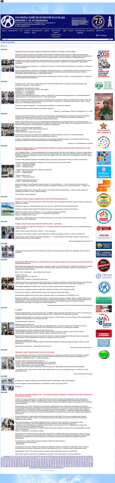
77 (48, 457)
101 (92, 457)
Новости (4, 30)
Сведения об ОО (13, 30)
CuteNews (51, 470)
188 (32, 462)
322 (89, 466)
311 (62, 466)
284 (87, 465)
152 (34, 460)
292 (14, 466)
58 (14, 457)
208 (82, 462)
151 (32, 460)
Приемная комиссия (27, 31)
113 (29, 459)
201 (64, 462)
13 (25, 456)
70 (35, 457)
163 (62, 460)
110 (22, 459)
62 (21, 457)
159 (52, 460)
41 (75, 456)
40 (74, 456)
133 (79, 459)
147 (22, 460)
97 (83, 457)
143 (12, 460)
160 (54, 460)
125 (59, 459)
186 (27, 462)
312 (64, 466)
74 (42, 457)
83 (58, 457)
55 (8, 457)
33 (61, 456)
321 (87, 466)
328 (41, 468)
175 (92, 460)
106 (12, 459)
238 (64, 463)
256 (17, 465)
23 (43, 456)
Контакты (70, 30)
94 (78, 457)
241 (72, 463)
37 (68, 456)
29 (54, 456)
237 (62, 463)
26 (48, 456)
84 (60, 457)
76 (46, 457)
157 (47, 460)
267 (44, 465)
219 (17, 463)
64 (24, 457)
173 (87, 460)
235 (57, 463)
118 (42, 459)
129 (69, 459)
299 (32, 466)
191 (39, 462)
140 (4, 460)
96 (82, 457)
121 (49, 459)
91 (73, 457)
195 (49, 462)
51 (1, 457)
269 (49, 465)
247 (87, 463)
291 (12, 466)
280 (77, 465)
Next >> (62, 468)
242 (74, 463)
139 (2, 460)
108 (17, 459)
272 (57, 465)
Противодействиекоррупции (80, 31)
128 (67, 459)
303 (42, 466)
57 (12, 457)
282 (82, 465)
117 (39, 459)
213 (2, 463)
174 (89, 460)
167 (72, 460)
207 (79, 462)
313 (67, 466)
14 (27, 456)
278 (72, 465)
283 (84, 465)
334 (56, 468)
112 (27, 459)
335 (58, 468)
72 (39, 457)
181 (14, 462)
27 (50, 456)
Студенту (46, 30)
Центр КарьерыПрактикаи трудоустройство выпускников (56, 33)
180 (12, 462)
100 (89, 457)
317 (77, 466)
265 (39, 465)
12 (23, 456)
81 (55, 457)
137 (89, 459)
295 (22, 466)
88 (67, 457)
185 (24, 462)
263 (34, 465)
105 (9, 459)
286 (92, 465)
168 (74, 460)
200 (62, 462)
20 (38, 456)
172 (84, 460)
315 (72, 466)
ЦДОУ (64, 30)
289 (7, 466)
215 (7, 463)
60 (17, 457)
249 (92, 463)
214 (4, 463)
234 (54, 463)
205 (74, 462)
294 (19, 466)
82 (57, 457)
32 (59, 456)
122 (52, 459)
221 (22, 463)
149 (27, 460)
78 (49, 457)
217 (12, 463)
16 (31, 456)
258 (22, 465)
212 (92, 462)
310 (59, 466)
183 (19, 462)
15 (29, 456)
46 (84, 456)
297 (27, 466)
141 (7, 460)
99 (87, 457)
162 (59, 460)
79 (51, 457)
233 (52, 463)
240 (69, 463)
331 (48, 468)
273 (59, 465)
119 (44, 459)
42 (77, 456)
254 (12, 465)
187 (29, 462)
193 (44, 462)
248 (89, 463)
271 (54, 465)
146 (19, 460)
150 (29, 460)
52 (3, 457)
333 (53, 468)
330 (46, 468)
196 (52, 462)
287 (2, 466)
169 (77, 460)
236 (59, 463)
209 (84, 462)
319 (82, 466)
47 (86, 456)
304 (44, 466)
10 (20, 456)
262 (32, 465)
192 (42, 462)
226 (34, 463)
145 (17, 460)
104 (7, 459)
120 (47, 459)
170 (79, 460)
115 (34, 459)
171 (82, 460)
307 (52, 466)
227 (37, 463)
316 (74, 466)
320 (84, 466)
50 (91, 456)
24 (45, 456)
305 (47, 466)
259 (24, 465)
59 (15, 457)
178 (7, 462)
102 (2, 459)
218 (14, 463)
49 (90, 456)
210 (87, 462)
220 (19, 463)
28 (52, 456)
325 (33, 468)
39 (72, 456)
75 (44, 457)
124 (57, 459)
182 (17, 462)
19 (36, 456)
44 (81, 456)
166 (69, 460)
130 (72, 459)
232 (49, 463)
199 (59, 462)
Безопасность (91, 30)
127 (64, 459)
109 (19, 459)
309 (57, 466)
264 (37, 465)
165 (67, 460)
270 (52, 465)
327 (38, 468)
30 (56, 456)
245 (82, 463)
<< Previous (6, 456)
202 (67, 462)
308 (54, 466)
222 (24, 463)
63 (23, 457)
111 (24, 459)
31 (57, 456)
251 (4, 465)
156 (44, 460)
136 (87, 459)
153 (37, 460)
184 (22, 462)
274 (62, 465)
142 (9, 460)
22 (41, 456)
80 (53, 457)
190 (37, 462)
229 (42, 463)
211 (89, 462)
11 (22, 456)
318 (79, 466)
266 (42, 465)
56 (10, 457)
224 (29, 463)
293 (17, 466)
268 (47, 465)
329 (43, 468)
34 (63, 456)
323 (92, 466)
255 (14, 465)
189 (34, 462)
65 (26, 457)
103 (4, 459)
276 (67, 465)
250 (2, 465)
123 (54, 459)
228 (39, 463)
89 (69, 457)
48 (88, 456)
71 (37, 457)
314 (69, 466)
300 (34, 466)
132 (77, 459)
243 (77, 463)
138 (92, 459)
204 (72, 462)
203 (69, 462)
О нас (21, 30)
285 (89, 465)
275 (64, 465)
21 (40, 456)
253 (9, 465)
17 (32, 456)
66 (28, 457)
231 (47, 463)
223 (27, 463)
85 (62, 457)
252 (7, 465)
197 (54, 462)
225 (32, 463)
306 (49, 466)
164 (64, 460)
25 (47, 456)
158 (49, 460)
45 (82, 456)
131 (74, 459)
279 (74, 465)
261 (29, 465)
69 (33, 457)
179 (9, 462)
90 (71, 457)
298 (29, 466)
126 (62, 459)
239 (67, 463)
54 (7, 457)
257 (19, 465)
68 (32, 457)
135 (84, 459)
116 (37, 459)
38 (70, 456)
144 (14, 460)
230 (44, 463)
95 (80, 457)
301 (37, 466)
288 (4, 466)
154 (39, 460)
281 (79, 465)
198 (57, 462)
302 (39, 466)
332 (51, 468)
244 (79, 463)
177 (4, 462)
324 (31, 468)
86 (64, 457)
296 (24, 466)
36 (66, 456)
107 (14, 459)
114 (32, 459)
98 (85, 457)
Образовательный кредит (37, 31)
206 (77, 462)
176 (2, 462)
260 (27, 465)
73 (41, 457)
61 (19, 457)
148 (24, 460)
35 (65, 456)
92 (74, 457)
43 (79, 456)
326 (36, 468)
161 (57, 460)
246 (84, 463)
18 (34, 456)
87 (65, 457)
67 (30, 457)
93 (76, 457)
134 (82, 459)
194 (47, 462)
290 (9, 466)
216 (9, 463)
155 (42, 460)
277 (69, 465)
